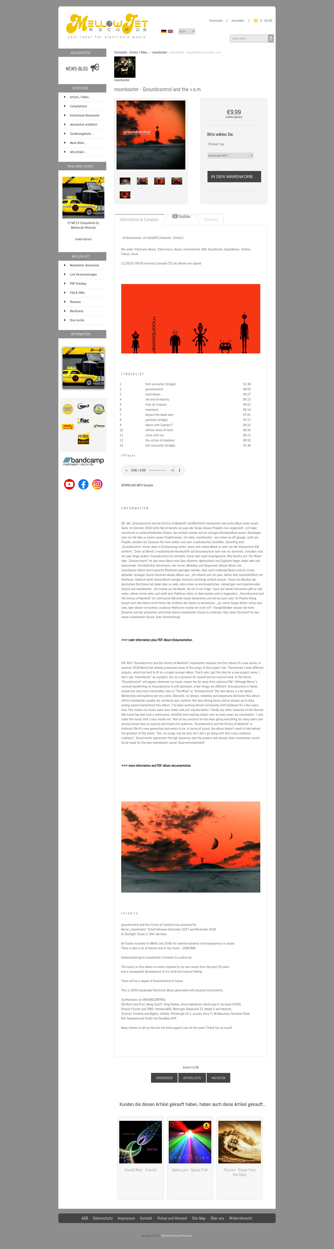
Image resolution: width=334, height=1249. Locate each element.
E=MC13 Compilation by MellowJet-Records (83, 223)
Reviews (72, 302)
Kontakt (146, 1218)
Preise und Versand (172, 1218)
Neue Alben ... (75, 143)
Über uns (217, 1218)
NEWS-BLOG (77, 69)
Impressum (126, 1218)
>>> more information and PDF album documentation (156, 765)
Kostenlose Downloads (85, 115)
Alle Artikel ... (75, 152)
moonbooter (159, 52)
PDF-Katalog (75, 283)
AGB (85, 1218)
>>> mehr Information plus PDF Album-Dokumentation (156, 640)
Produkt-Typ (216, 144)
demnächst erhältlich (85, 124)
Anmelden (238, 20)
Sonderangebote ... (79, 133)
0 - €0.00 (262, 20)
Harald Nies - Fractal (140, 1170)
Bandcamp (73, 311)
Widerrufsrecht (240, 1218)
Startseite (215, 20)
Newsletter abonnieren (81, 265)
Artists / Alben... (139, 52)
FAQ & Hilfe (74, 292)
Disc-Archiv (74, 320)
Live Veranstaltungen (80, 274)
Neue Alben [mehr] (81, 166)
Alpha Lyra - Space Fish (190, 1170)
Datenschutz (103, 1218)
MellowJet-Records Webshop (176, 1236)
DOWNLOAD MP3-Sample (137, 485)
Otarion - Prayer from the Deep (240, 1172)
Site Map (199, 1218)
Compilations (85, 106)
